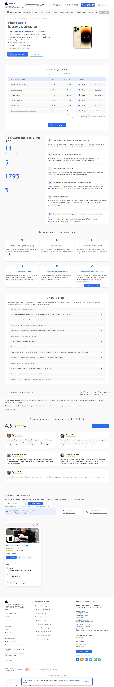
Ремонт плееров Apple (42, 639)
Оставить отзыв (101, 426)
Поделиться (77, 659)
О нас (42, 12)
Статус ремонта (104, 12)
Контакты (90, 12)
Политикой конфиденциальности (42, 506)
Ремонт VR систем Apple (42, 628)
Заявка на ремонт (81, 12)
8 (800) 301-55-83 (81, 617)
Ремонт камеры (15, 105)
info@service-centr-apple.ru (84, 622)
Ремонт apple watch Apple (43, 624)
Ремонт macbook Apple (42, 609)
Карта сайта (8, 660)
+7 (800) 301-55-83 (56, 4)
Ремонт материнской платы (19, 84)
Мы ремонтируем (14, 12)
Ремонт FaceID (15, 95)
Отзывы (48, 12)
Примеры (8, 620)
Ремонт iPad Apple (41, 613)
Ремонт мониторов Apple (43, 631)
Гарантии (61, 12)
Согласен (86, 681)
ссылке (14, 655)
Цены (36, 12)
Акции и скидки (69, 12)
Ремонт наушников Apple (43, 635)
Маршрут (11, 557)
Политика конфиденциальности (57, 675)
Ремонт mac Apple (40, 620)
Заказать (99, 84)
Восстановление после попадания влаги (23, 111)
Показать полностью (11, 409)
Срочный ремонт (28, 12)
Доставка (54, 12)
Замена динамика (16, 90)
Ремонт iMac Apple (41, 617)
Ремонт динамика (16, 100)
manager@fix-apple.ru (83, 626)
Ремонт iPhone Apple (41, 606)
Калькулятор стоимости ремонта (15, 645)
